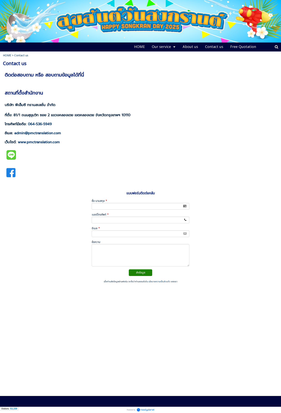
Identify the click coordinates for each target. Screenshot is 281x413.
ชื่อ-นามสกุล (99, 201)
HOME (7, 55)
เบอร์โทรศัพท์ (100, 215)
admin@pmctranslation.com (37, 133)
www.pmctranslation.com (39, 142)
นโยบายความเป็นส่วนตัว (159, 281)
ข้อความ (96, 242)
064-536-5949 (40, 124)
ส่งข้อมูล (140, 273)
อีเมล (96, 228)
